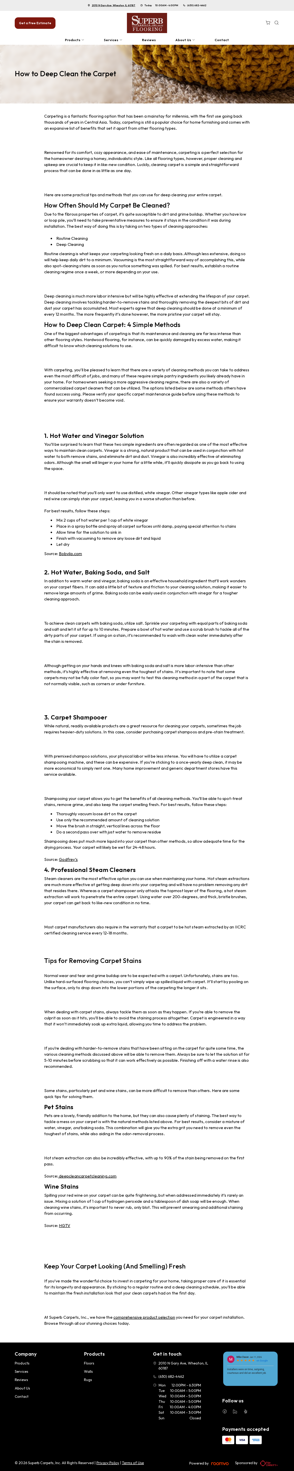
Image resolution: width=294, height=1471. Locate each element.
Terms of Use (133, 1463)
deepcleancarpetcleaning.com (87, 1176)
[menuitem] (74, 40)
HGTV (64, 1225)
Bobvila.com (70, 553)
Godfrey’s (68, 859)
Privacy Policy (107, 1463)
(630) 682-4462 (196, 5)
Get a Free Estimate (35, 23)
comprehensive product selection (144, 1317)
